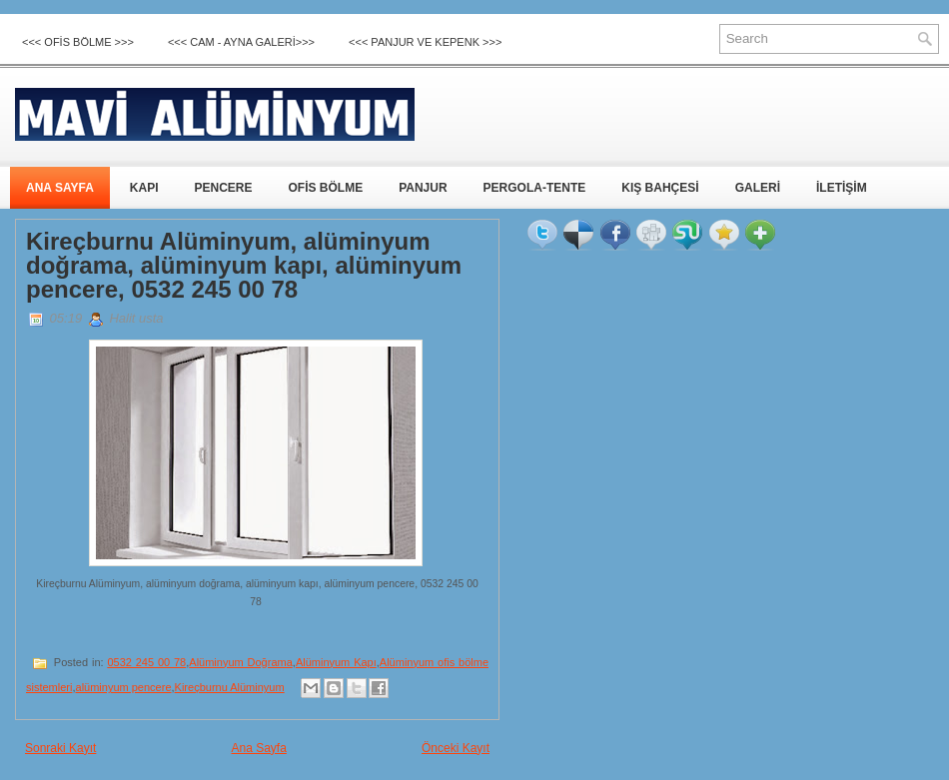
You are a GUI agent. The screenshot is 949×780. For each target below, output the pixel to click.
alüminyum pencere (124, 687)
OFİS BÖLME (325, 188)
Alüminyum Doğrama (241, 662)
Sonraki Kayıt (60, 748)
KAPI (144, 188)
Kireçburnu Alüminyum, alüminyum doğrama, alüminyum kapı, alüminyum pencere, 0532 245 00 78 (244, 266)
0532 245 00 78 (146, 662)
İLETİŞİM (841, 188)
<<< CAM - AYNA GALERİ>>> (241, 42)
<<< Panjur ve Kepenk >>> (425, 42)
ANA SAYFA (60, 188)
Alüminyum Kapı (336, 662)
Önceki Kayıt (455, 748)
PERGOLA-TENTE (534, 188)
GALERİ (757, 188)
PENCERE (223, 188)
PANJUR (423, 188)
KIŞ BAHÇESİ (659, 188)
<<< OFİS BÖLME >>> (78, 42)
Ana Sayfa (258, 748)
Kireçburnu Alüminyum (230, 687)
